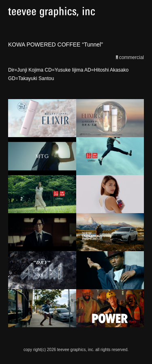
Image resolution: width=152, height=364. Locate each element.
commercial (131, 57)
